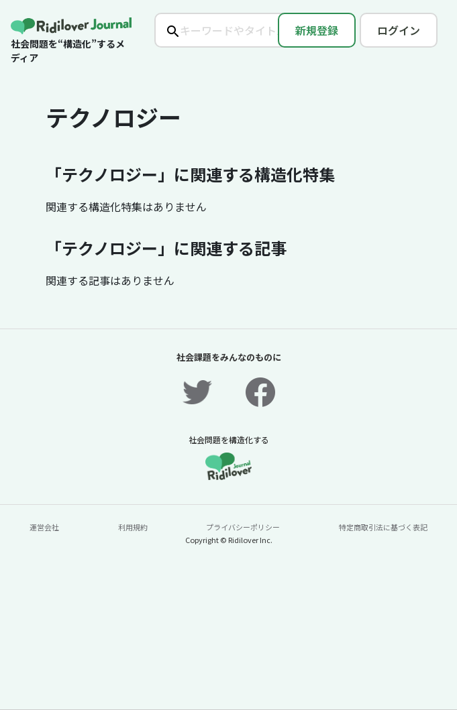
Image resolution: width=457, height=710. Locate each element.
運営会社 (44, 527)
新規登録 (316, 30)
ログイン (398, 30)
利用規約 (133, 527)
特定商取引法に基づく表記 (383, 527)
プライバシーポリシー (243, 527)
